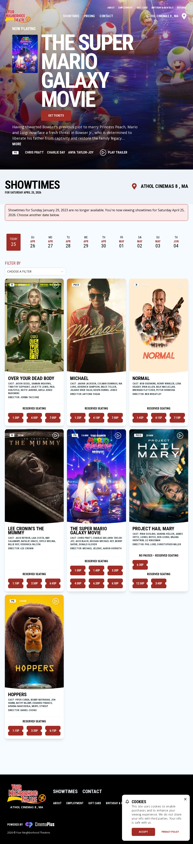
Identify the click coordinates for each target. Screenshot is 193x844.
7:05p (53, 417)
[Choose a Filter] (35, 271)
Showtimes (71, 16)
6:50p (115, 583)
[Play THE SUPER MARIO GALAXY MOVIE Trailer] (118, 435)
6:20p (96, 583)
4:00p (78, 583)
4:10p (96, 417)
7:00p (115, 417)
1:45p (140, 417)
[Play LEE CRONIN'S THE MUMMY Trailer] (55, 435)
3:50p (34, 583)
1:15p (16, 730)
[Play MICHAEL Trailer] (118, 285)
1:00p (78, 570)
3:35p (34, 730)
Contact (106, 16)
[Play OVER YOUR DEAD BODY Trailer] (55, 285)
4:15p (158, 417)
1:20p (16, 417)
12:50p (140, 583)
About (111, 7)
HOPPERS (17, 694)
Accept (143, 831)
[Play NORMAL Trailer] (180, 285)
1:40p (96, 570)
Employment (126, 7)
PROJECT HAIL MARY (153, 528)
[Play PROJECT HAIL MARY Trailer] (180, 435)
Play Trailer (113, 152)
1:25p (78, 417)
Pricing (89, 16)
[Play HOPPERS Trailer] (55, 601)
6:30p (140, 564)
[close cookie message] (185, 799)
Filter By (13, 263)
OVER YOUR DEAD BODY (31, 378)
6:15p (53, 730)
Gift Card (142, 7)
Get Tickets (56, 115)
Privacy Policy (170, 831)
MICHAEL (79, 378)
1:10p (16, 583)
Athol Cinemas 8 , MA (166, 16)
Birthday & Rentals (162, 7)
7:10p (177, 417)
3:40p (158, 583)
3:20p (115, 570)
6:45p (53, 583)
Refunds (182, 7)
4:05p (34, 417)
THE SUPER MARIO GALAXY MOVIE (88, 531)
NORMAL (141, 378)
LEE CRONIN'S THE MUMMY (26, 531)
